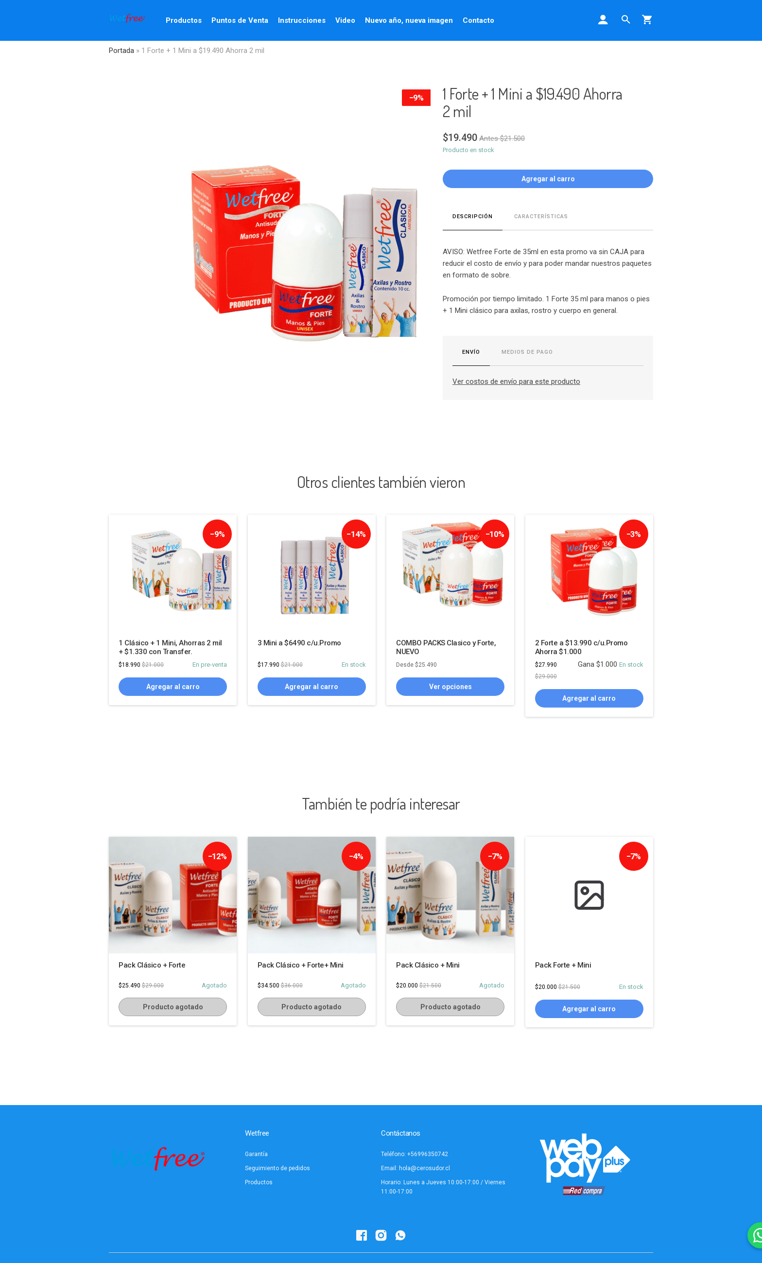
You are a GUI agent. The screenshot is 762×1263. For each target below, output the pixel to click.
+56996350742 (427, 1154)
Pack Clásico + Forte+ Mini (301, 965)
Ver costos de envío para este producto (516, 381)
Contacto (478, 20)
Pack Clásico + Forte (152, 965)
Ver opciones (450, 687)
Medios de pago (527, 352)
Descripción (472, 216)
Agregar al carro (548, 179)
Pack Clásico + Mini (428, 965)
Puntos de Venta (239, 20)
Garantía (256, 1154)
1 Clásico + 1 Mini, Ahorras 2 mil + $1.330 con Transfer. (170, 647)
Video (345, 20)
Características (541, 216)
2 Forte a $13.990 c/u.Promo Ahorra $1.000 (581, 647)
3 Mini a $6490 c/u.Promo (299, 643)
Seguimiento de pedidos (277, 1168)
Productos (184, 20)
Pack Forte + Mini (563, 965)
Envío (471, 352)
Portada (121, 50)
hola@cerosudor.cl (424, 1168)
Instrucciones (302, 20)
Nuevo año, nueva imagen (409, 20)
